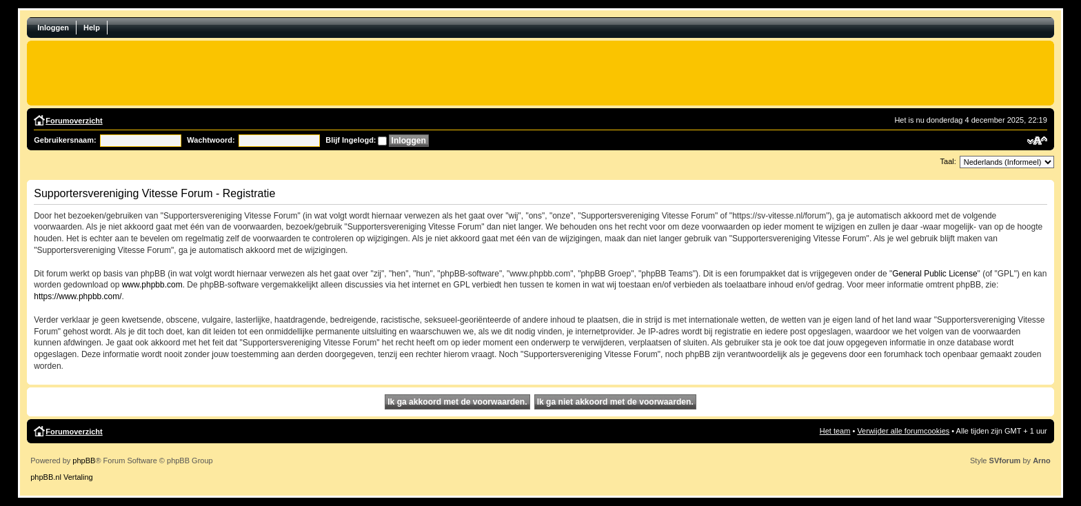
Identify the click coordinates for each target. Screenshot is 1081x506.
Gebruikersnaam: (65, 140)
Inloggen (53, 27)
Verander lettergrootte (1037, 140)
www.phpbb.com (152, 285)
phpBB (83, 460)
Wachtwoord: (210, 140)
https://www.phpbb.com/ (77, 296)
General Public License (934, 274)
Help (91, 27)
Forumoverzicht (74, 121)
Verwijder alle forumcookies (903, 431)
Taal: (948, 161)
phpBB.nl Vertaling (61, 477)
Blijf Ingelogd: (350, 140)
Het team (835, 431)
